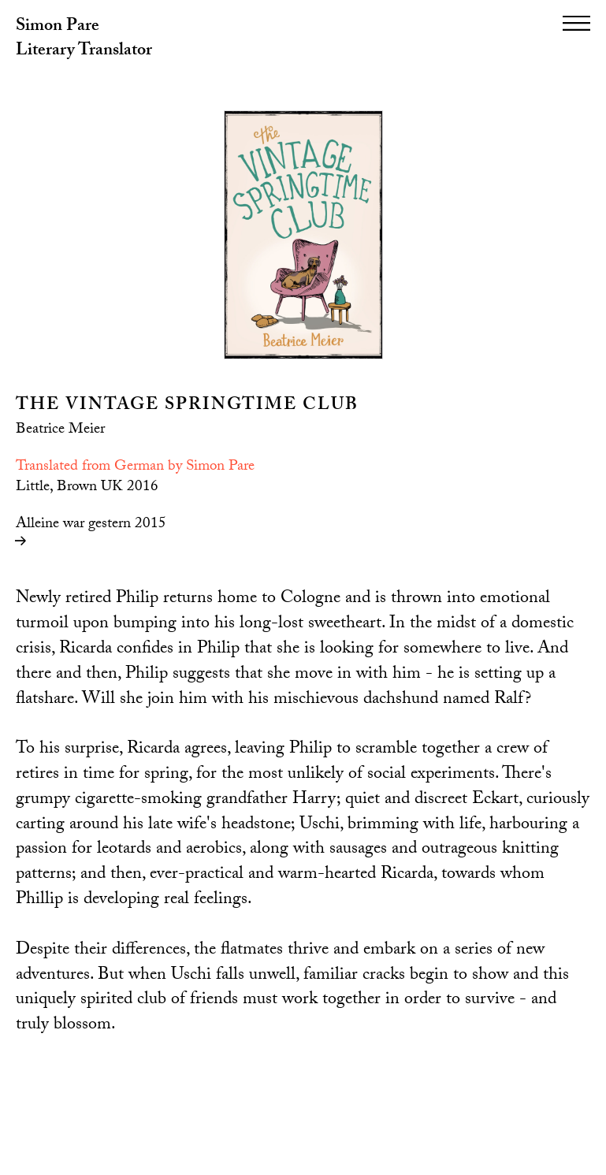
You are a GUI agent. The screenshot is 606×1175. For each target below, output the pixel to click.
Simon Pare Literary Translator (84, 40)
